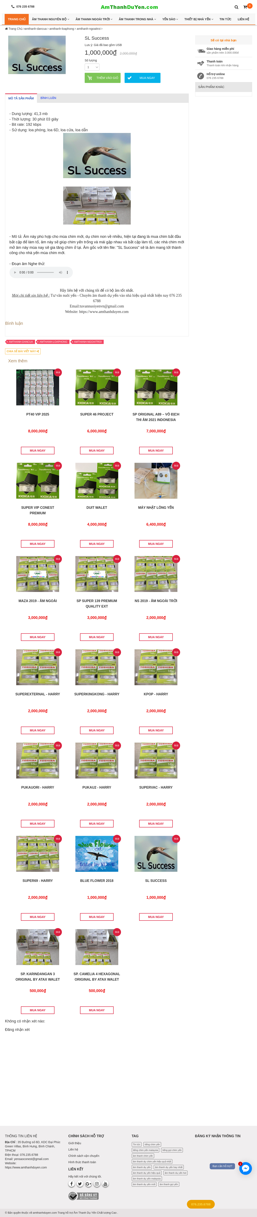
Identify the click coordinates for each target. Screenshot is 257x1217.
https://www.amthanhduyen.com (26, 1167)
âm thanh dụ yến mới (144, 1184)
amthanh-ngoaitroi (88, 341)
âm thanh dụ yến (142, 1167)
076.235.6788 (201, 1204)
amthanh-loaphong (53, 341)
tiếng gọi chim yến (172, 1150)
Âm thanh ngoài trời (94, 19)
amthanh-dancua (21, 341)
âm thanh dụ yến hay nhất (168, 1167)
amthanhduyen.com (45, 1212)
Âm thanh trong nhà (137, 19)
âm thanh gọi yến (169, 1184)
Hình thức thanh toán (82, 1162)
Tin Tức (225, 19)
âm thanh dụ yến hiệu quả (146, 1173)
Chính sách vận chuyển (83, 1155)
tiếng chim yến (152, 1144)
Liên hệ (73, 1149)
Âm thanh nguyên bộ (50, 19)
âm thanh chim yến (143, 1156)
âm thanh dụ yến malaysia (147, 1178)
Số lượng (91, 60)
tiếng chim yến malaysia (145, 1150)
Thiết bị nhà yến (198, 19)
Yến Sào (170, 19)
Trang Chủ (17, 19)
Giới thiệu (74, 1143)
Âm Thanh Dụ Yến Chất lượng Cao (95, 1212)
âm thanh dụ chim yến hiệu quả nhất (152, 1161)
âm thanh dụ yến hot (175, 1173)
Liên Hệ (243, 19)
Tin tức (136, 1144)
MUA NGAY (37, 450)
